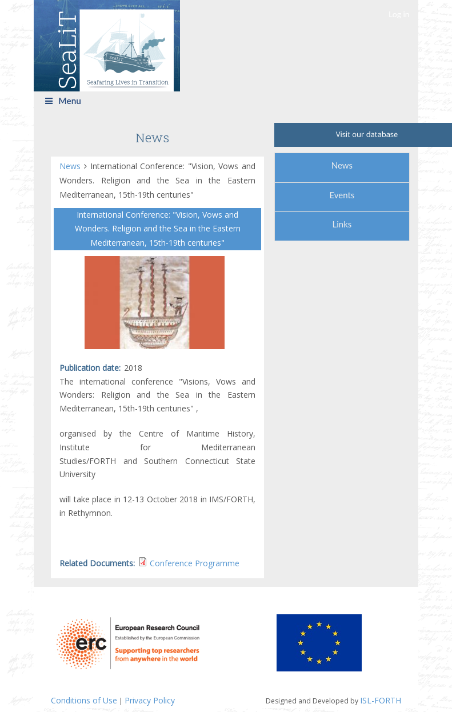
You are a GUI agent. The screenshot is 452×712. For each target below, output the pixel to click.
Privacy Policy (150, 700)
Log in (399, 14)
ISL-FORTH (380, 700)
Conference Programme (194, 563)
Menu (63, 100)
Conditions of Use (84, 700)
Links (341, 224)
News (71, 166)
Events (341, 195)
